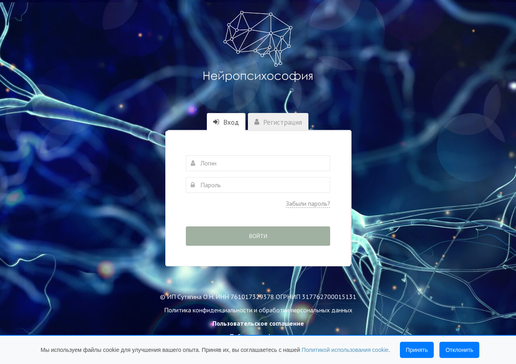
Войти (258, 236)
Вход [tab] (226, 122)
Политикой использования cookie (345, 350)
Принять (417, 350)
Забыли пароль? (308, 203)
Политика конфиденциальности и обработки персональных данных (258, 310)
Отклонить (459, 350)
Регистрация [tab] (278, 122)
